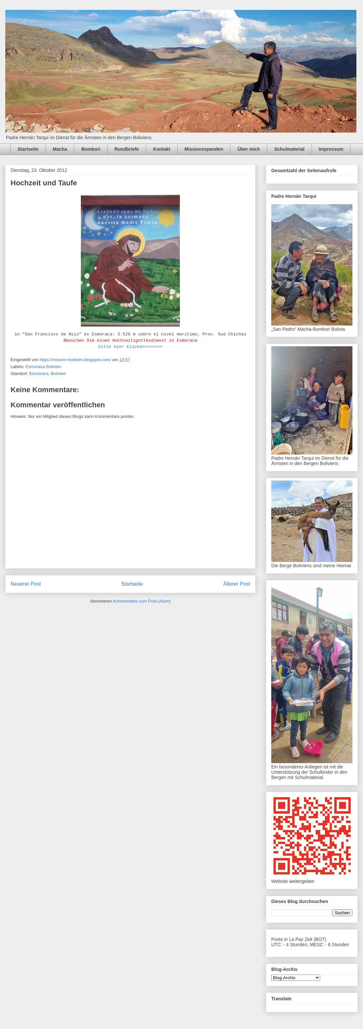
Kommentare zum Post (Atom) (142, 601)
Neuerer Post (26, 584)
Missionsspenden (203, 149)
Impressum (331, 149)
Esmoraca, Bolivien (47, 373)
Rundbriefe (127, 149)
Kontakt (161, 149)
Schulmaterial (289, 149)
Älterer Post (236, 584)
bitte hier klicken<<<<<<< (130, 346)
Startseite (28, 149)
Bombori (90, 149)
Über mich (248, 149)
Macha (60, 149)
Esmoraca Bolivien (43, 366)
